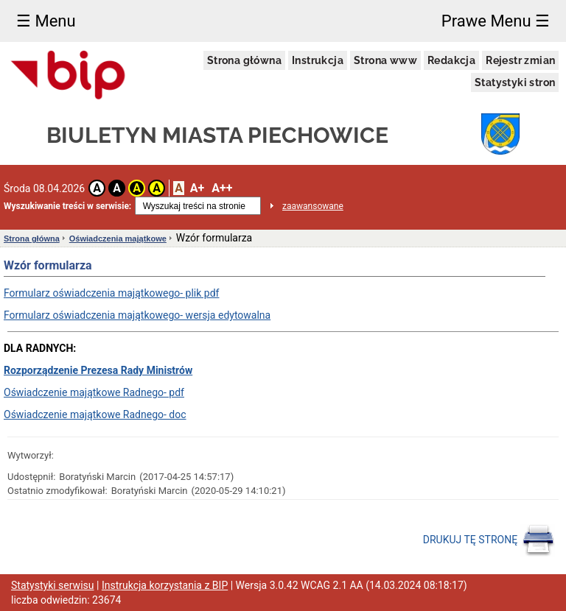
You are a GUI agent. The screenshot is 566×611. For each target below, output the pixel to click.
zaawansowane (312, 206)
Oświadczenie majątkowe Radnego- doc (95, 414)
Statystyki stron (515, 82)
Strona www (385, 60)
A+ (197, 188)
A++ (222, 188)
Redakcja (451, 60)
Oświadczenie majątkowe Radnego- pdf (94, 392)
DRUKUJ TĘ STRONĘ (489, 540)
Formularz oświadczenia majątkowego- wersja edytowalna (137, 315)
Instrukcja (317, 60)
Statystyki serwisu (52, 585)
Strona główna (244, 60)
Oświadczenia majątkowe (118, 238)
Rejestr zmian (520, 60)
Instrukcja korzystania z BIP (165, 585)
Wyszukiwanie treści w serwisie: (67, 206)
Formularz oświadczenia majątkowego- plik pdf (111, 293)
